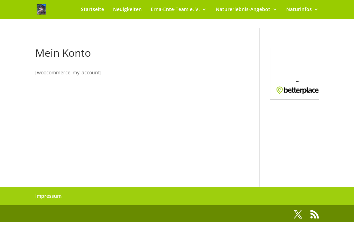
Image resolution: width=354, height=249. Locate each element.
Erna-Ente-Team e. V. (175, 9)
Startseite (92, 9)
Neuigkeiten (127, 9)
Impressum (48, 196)
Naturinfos (299, 9)
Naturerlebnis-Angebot (243, 9)
